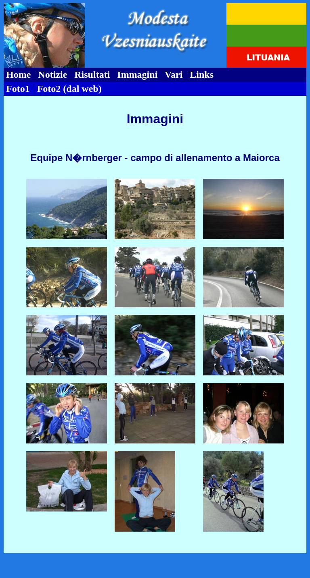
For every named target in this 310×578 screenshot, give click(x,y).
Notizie (52, 74)
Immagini (137, 74)
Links (202, 74)
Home (18, 74)
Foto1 (18, 88)
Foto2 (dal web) (69, 88)
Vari (173, 74)
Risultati (92, 74)
